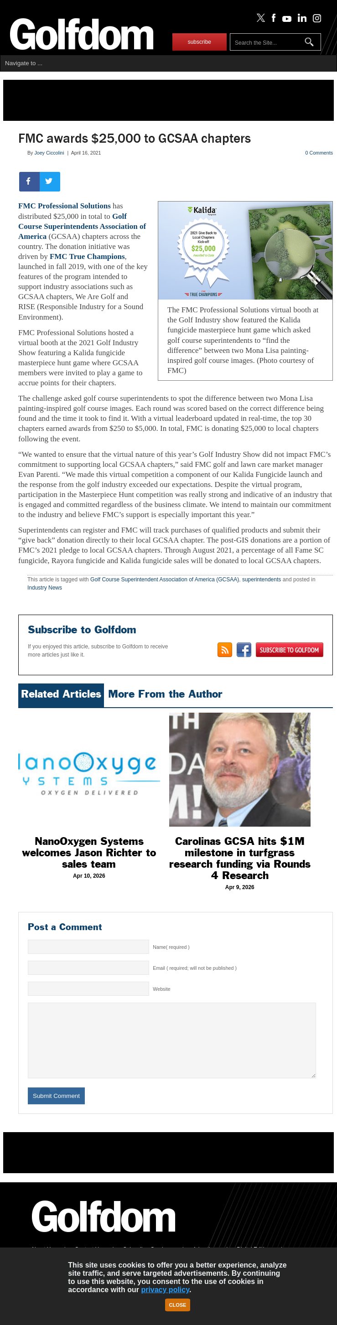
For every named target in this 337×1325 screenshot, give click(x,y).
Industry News (44, 588)
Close (178, 1305)
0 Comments (319, 152)
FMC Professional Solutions (64, 206)
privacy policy (165, 1290)
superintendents (261, 579)
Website (161, 989)
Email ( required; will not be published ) (195, 968)
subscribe (199, 42)
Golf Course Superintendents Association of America (82, 226)
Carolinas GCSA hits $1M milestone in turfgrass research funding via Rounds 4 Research (240, 858)
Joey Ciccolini (49, 152)
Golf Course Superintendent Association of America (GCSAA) (164, 579)
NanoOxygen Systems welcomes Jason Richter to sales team (89, 852)
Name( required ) (171, 947)
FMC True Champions (87, 256)
